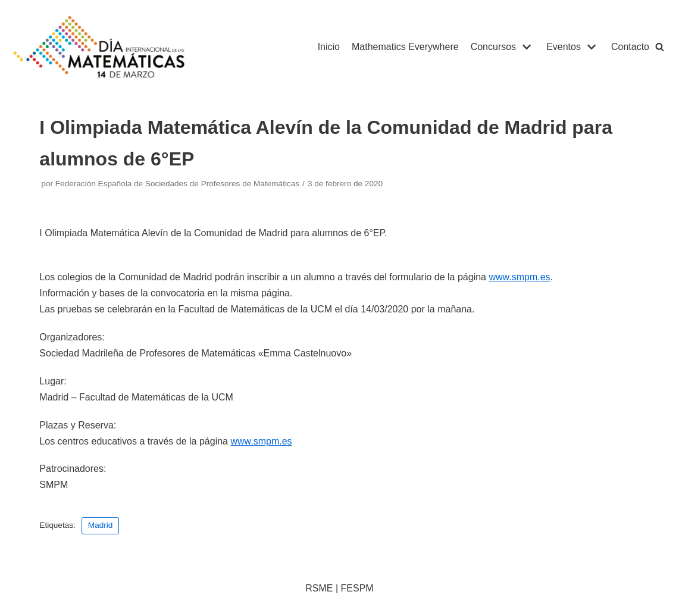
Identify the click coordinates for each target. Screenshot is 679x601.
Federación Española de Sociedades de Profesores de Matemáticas (177, 183)
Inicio (329, 47)
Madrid (100, 525)
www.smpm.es (519, 277)
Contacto (630, 47)
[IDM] (101, 47)
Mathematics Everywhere (405, 47)
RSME (319, 588)
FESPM (357, 588)
